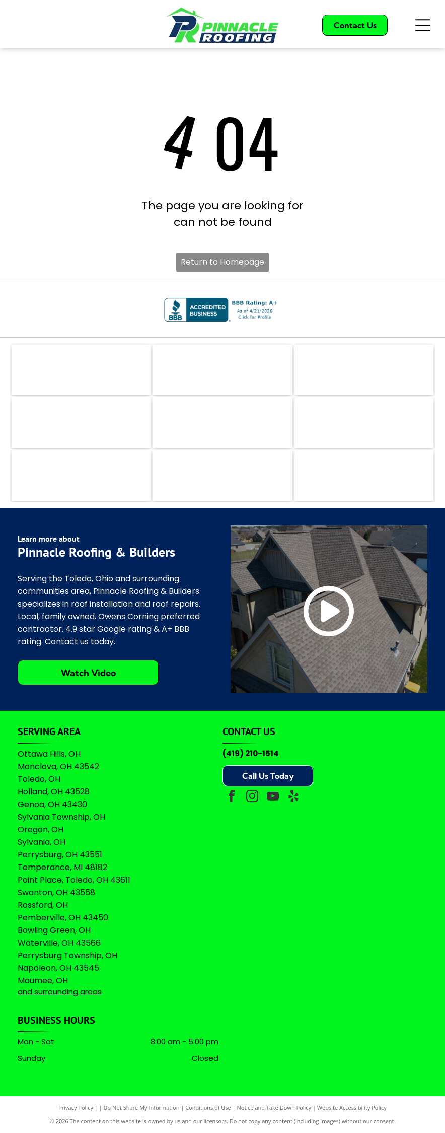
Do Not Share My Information (142, 1107)
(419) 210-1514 (250, 753)
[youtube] (273, 797)
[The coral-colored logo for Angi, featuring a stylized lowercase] (222, 370)
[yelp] (293, 797)
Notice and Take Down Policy (274, 1107)
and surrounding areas (60, 991)
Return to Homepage (222, 262)
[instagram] (252, 797)
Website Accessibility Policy (352, 1107)
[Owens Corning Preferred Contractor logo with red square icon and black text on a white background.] (222, 475)
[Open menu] (422, 25)
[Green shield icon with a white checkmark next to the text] (363, 422)
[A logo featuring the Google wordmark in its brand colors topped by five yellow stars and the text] (363, 475)
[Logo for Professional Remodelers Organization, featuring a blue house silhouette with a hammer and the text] (81, 475)
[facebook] (231, 797)
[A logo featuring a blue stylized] (222, 422)
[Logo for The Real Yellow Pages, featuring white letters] (81, 422)
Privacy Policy (75, 1107)
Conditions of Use (208, 1107)
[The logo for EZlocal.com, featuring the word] (81, 370)
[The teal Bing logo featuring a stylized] (363, 370)
